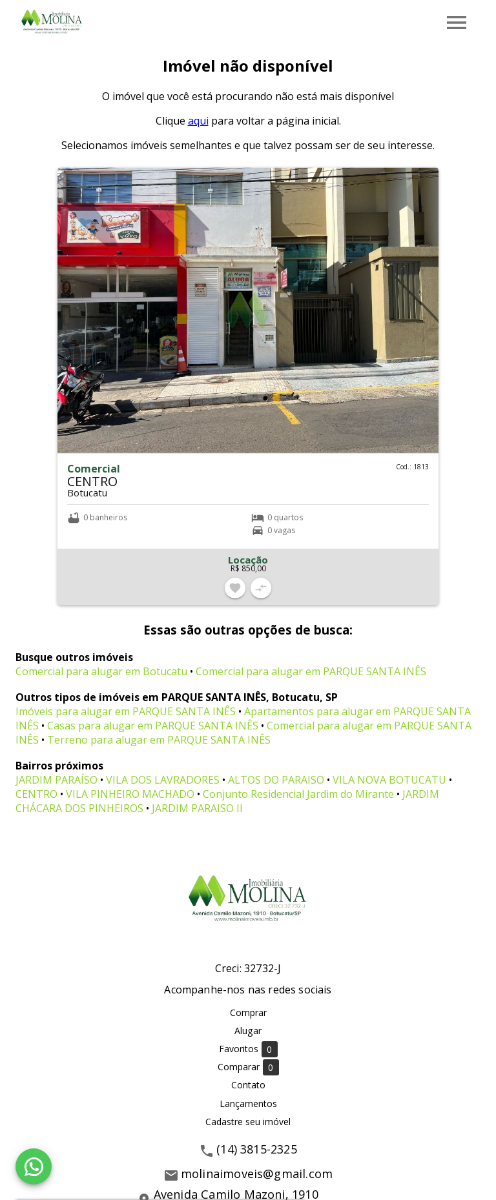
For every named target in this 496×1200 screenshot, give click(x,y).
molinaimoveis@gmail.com (257, 1173)
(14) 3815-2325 (256, 1149)
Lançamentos (248, 1103)
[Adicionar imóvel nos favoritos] (235, 588)
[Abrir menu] (456, 22)
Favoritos (248, 1049)
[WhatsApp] (34, 1166)
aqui (198, 121)
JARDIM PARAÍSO (57, 780)
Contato (248, 1085)
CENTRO (36, 794)
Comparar (248, 1067)
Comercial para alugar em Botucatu (101, 671)
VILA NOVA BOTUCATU (389, 780)
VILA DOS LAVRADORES (163, 780)
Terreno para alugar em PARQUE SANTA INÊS (159, 740)
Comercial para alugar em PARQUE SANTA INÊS (311, 671)
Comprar (248, 1012)
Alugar (248, 1030)
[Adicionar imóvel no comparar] (261, 588)
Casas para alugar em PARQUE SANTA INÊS (152, 725)
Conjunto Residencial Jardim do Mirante (298, 794)
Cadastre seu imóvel (248, 1121)
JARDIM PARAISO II (197, 808)
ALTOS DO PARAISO (276, 780)
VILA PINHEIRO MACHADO (130, 794)
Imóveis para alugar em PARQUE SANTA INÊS (126, 711)
